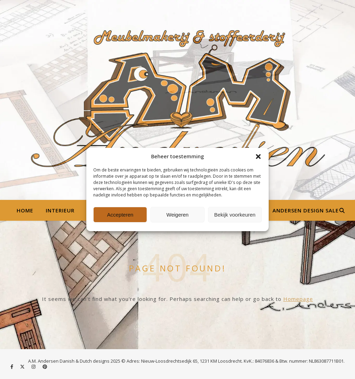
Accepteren (120, 215)
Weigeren (177, 215)
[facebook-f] (12, 367)
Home (25, 210)
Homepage (298, 298)
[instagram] (34, 367)
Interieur (60, 210)
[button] (258, 156)
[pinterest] (45, 367)
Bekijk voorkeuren (235, 215)
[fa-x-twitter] (23, 367)
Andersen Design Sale (305, 210)
